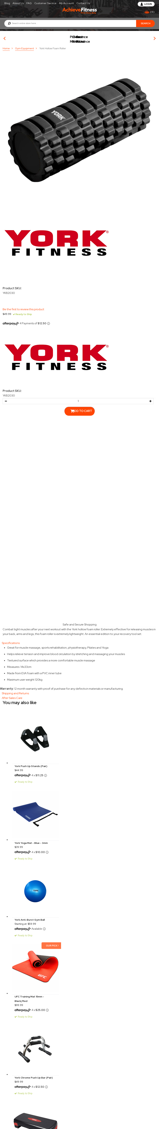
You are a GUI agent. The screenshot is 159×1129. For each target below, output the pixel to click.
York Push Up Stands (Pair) (31, 763)
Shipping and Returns (15, 691)
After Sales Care (12, 695)
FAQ (29, 3)
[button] (6, 398)
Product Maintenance (76, 37)
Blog (7, 3)
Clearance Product (127, 37)
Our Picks (24, 37)
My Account (66, 3)
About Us (18, 3)
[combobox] (79, 23)
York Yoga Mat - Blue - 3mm (31, 840)
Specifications (11, 640)
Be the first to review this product (23, 306)
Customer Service (45, 3)
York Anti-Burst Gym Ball (30, 917)
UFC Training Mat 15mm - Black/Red (29, 996)
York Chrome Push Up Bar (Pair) (34, 1075)
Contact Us (83, 3)
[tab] (79, 640)
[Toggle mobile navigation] (6, 12)
